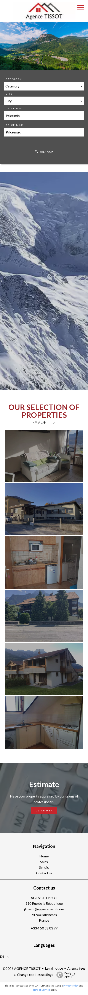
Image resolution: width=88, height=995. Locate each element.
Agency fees (76, 968)
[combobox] (44, 86)
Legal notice (54, 968)
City (9, 93)
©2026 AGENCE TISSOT (22, 968)
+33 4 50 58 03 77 (44, 928)
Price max (14, 125)
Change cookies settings (35, 974)
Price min (14, 108)
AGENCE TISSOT (44, 898)
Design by (64, 975)
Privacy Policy (70, 985)
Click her (44, 810)
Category (14, 79)
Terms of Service (40, 989)
